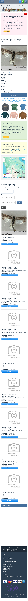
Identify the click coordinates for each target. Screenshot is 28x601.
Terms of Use (6, 549)
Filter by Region (5, 189)
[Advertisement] (14, 522)
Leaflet (9, 177)
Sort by (3, 194)
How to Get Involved (8, 566)
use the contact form (8, 151)
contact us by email (20, 149)
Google (16, 177)
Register (5, 571)
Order (2, 200)
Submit (19, 202)
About (5, 554)
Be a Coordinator (7, 568)
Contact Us (10, 550)
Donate (16, 550)
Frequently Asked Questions (9, 561)
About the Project (7, 556)
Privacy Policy (15, 549)
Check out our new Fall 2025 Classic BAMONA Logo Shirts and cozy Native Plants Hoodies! (14, 100)
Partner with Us (6, 569)
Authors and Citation (8, 558)
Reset (3, 208)
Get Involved (7, 564)
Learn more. (12, 578)
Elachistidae (8, 73)
